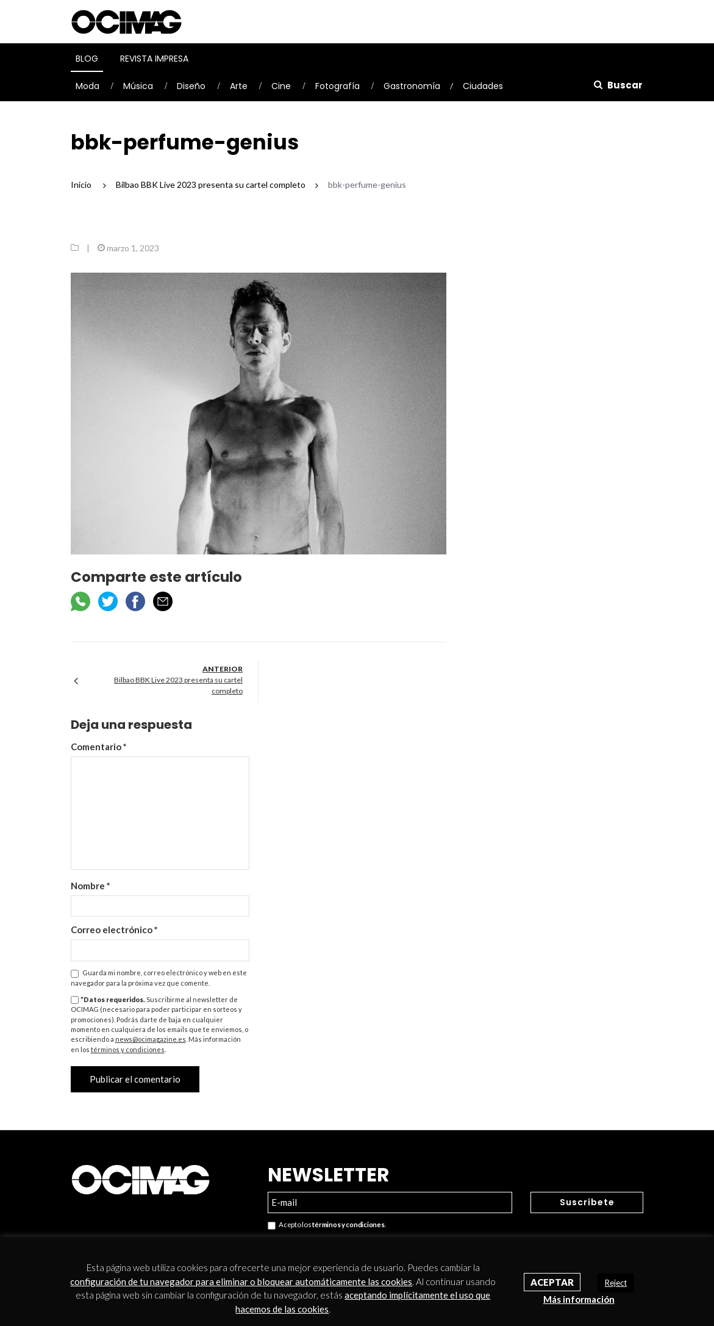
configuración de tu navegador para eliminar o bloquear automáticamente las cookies (241, 1281)
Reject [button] (616, 1283)
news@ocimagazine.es (150, 1039)
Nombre (90, 885)
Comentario (99, 746)
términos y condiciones (128, 1049)
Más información (579, 1299)
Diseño (191, 86)
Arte (239, 86)
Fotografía (337, 86)
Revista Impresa (154, 58)
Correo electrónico (114, 929)
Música (138, 86)
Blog (87, 58)
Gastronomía (412, 86)
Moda (87, 86)
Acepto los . (327, 1225)
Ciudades (483, 86)
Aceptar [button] (552, 1282)
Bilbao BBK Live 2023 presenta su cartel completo (178, 685)
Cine (281, 86)
